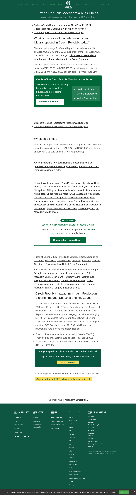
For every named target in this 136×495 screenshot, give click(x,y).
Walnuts (96, 260)
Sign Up (52, 4)
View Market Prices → (50, 101)
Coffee (71, 424)
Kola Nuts (62, 264)
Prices (27, 4)
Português (108, 451)
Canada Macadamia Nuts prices (50, 197)
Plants (44, 4)
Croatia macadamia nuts (73, 280)
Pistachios (50, 264)
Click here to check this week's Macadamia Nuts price (61, 126)
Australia (101, 4)
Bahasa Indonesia (98, 453)
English (115, 4)
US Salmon (91, 433)
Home (20, 4)
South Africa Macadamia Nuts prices (59, 186)
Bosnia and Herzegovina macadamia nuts (73, 277)
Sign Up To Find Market (68, 362)
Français (95, 451)
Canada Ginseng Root (94, 425)
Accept (124, 492)
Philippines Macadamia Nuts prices (64, 190)
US (86, 4)
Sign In (59, 4)
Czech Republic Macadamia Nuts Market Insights (58, 32)
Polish (106, 453)
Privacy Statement (56, 417)
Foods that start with (75, 471)
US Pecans (91, 416)
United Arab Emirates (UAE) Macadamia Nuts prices (73, 194)
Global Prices (73, 420)
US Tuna (90, 436)
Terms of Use (55, 428)
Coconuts (39, 260)
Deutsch (101, 451)
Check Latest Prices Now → (68, 240)
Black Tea (91, 446)
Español (114, 451)
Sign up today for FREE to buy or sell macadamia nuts (63, 379)
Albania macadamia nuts (72, 273)
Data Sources (73, 464)
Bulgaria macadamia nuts (47, 280)
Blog (70, 451)
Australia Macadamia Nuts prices (50, 201)
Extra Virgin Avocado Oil (95, 444)
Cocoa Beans (92, 419)
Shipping (16, 428)
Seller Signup (73, 461)
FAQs (15, 421)
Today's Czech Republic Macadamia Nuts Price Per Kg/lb (63, 25)
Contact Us (17, 417)
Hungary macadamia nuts (66, 287)
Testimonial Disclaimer (57, 425)
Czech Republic (78, 17)
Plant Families (73, 475)
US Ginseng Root (93, 441)
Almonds (76, 260)
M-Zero (71, 468)
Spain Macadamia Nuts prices (62, 208)
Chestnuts (39, 264)
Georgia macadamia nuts (46, 273)
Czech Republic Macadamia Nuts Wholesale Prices (60, 28)
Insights (35, 4)
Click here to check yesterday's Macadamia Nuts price (61, 123)
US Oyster (91, 438)
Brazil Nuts (50, 260)
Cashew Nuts (64, 260)
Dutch (111, 453)
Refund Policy (18, 432)
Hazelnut (86, 260)
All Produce (72, 458)
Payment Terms (18, 425)
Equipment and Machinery (77, 478)
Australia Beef (92, 430)
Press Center (36, 421)
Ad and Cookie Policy (57, 421)
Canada (92, 4)
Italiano (90, 453)
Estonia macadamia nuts (73, 284)
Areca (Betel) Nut (78, 264)
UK (109, 4)
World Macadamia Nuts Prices (57, 17)
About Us (35, 417)
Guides (71, 447)
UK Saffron (91, 422)
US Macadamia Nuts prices (81, 197)
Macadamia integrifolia (76, 400)
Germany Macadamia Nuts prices (58, 204)
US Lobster (91, 427)
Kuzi (70, 444)
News (71, 427)
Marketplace (73, 485)
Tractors (79, 4)
